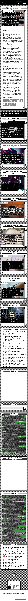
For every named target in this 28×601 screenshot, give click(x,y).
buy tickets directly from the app (13, 92)
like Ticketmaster (17, 96)
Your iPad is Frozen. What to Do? (13, 344)
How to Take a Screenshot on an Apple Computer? (14, 358)
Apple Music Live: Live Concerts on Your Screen (14, 365)
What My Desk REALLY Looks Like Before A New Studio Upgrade (14, 566)
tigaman (14, 588)
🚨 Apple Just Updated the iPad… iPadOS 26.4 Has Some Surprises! (12, 557)
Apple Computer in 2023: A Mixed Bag (14, 355)
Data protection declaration (20, 597)
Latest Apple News (16, 586)
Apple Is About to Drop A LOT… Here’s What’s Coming (14, 548)
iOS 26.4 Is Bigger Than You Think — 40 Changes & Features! (14, 552)
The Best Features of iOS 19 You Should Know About (14, 332)
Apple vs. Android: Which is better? (13, 352)
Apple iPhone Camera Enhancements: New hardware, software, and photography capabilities (13, 337)
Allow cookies (7, 597)
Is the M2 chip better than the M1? (14, 341)
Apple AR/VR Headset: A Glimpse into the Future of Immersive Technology (14, 348)
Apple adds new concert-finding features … (14, 8)
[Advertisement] (14, 387)
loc (14, 436)
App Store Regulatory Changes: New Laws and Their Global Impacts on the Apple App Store (14, 361)
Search (25, 408)
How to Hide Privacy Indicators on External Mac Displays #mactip (14, 562)
